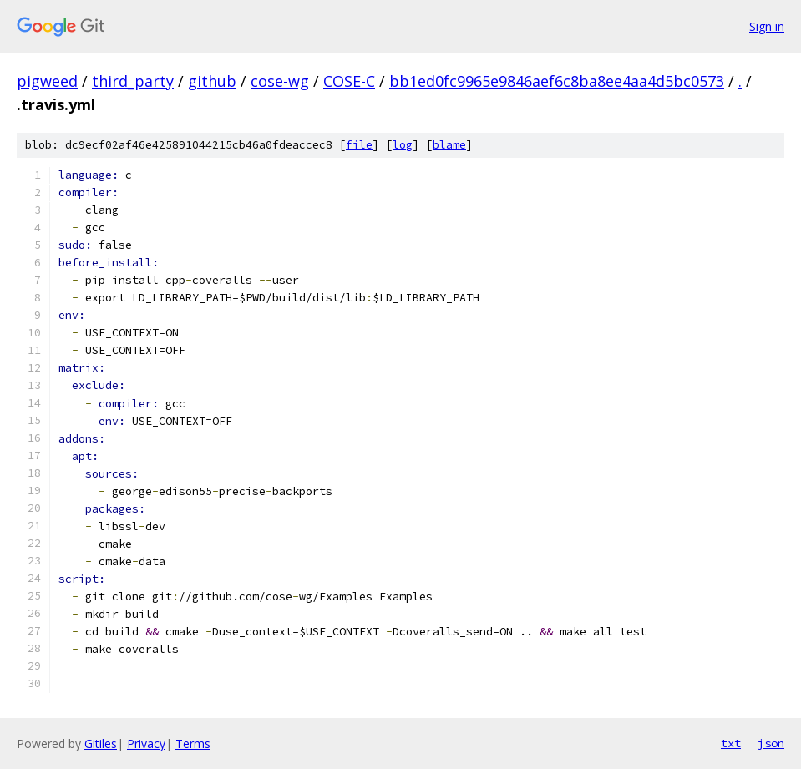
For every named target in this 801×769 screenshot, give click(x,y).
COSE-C (349, 81)
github (212, 81)
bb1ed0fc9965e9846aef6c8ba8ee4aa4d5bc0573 (556, 81)
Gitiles (100, 743)
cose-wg (280, 81)
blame (449, 145)
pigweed (47, 81)
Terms (192, 743)
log (403, 145)
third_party (133, 81)
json (771, 743)
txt (731, 743)
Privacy (146, 743)
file (359, 145)
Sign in (766, 26)
